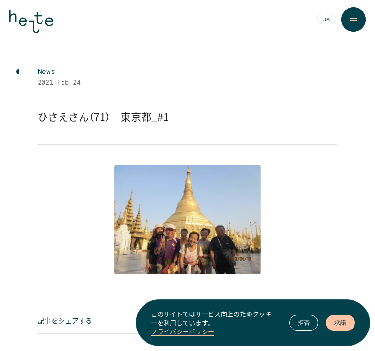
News (46, 71)
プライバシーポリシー (182, 332)
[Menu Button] (353, 19)
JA (326, 20)
